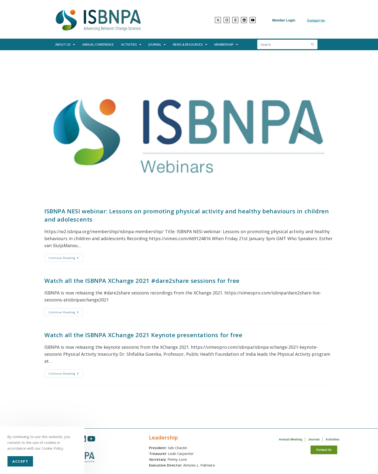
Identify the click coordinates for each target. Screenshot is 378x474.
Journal (157, 45)
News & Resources (190, 45)
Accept (20, 461)
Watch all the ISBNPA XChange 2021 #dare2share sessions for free (142, 281)
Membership (226, 45)
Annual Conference (98, 44)
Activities (131, 45)
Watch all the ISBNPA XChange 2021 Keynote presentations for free (143, 335)
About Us (65, 45)
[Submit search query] (312, 44)
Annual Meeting (290, 439)
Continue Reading (65, 257)
